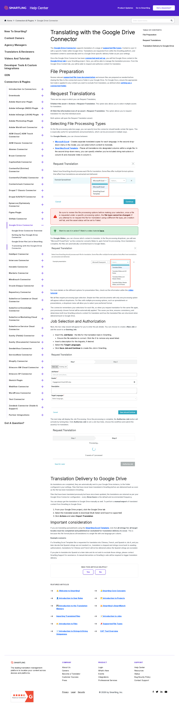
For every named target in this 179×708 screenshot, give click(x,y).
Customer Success (70, 677)
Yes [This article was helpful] (88, 572)
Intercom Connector (19, 260)
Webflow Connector (19, 386)
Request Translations (152, 40)
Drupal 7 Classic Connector (22, 190)
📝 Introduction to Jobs (111, 616)
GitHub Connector (18, 219)
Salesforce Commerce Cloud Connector (23, 300)
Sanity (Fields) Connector (22, 335)
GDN (7, 75)
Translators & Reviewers (19, 51)
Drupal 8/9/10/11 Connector (22, 197)
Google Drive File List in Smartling (27, 242)
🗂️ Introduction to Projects (112, 598)
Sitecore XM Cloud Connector (24, 367)
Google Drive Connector (47, 20)
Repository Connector (20, 292)
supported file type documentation (79, 77)
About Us (66, 667)
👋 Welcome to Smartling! (68, 591)
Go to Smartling (143, 8)
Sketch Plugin (16, 380)
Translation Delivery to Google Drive (158, 46)
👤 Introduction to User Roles (69, 598)
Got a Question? (164, 8)
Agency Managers (15, 45)
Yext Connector (17, 399)
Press (64, 680)
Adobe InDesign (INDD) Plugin (23, 108)
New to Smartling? (15, 31)
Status (137, 674)
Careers (65, 670)
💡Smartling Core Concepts (113, 591)
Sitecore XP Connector (20, 374)
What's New (103, 670)
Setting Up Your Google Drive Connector (25, 236)
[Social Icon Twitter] (157, 692)
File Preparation (149, 35)
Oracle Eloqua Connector (21, 286)
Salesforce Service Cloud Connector (21, 327)
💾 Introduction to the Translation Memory (71, 607)
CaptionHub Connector (20, 162)
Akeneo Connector (18, 149)
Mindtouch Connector (20, 279)
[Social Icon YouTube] (166, 692)
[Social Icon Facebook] (153, 692)
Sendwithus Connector (20, 348)
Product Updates (125, 8)
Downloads (14, 95)
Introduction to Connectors (22, 89)
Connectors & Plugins (24, 20)
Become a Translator (71, 674)
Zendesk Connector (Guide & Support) (23, 407)
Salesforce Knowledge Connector (20, 309)
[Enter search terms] (153, 20)
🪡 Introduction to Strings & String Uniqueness (72, 632)
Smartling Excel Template (66, 148)
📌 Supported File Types (111, 624)
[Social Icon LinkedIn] (161, 692)
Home (8, 20)
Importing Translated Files (68, 616)
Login (100, 667)
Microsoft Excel (62, 141)
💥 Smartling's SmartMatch (112, 606)
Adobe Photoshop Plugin (21, 121)
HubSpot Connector (19, 254)
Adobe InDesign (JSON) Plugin (24, 114)
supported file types (112, 48)
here (102, 231)
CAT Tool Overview (109, 631)
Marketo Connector (19, 273)
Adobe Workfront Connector (23, 127)
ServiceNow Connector (20, 355)
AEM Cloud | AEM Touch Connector (21, 135)
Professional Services (107, 680)
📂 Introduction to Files (66, 624)
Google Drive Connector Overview (27, 231)
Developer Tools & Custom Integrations (20, 67)
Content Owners (14, 38)
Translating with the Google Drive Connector (27, 247)
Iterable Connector (18, 267)
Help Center (139, 667)
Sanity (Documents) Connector (24, 342)
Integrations (103, 677)
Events (101, 674)
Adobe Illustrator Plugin (21, 102)
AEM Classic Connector (20, 143)
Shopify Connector (18, 361)
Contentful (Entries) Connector (19, 170)
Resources (139, 670)
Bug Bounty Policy (142, 677)
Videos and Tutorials (17, 58)
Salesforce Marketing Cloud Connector (23, 318)
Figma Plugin (15, 212)
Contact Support (141, 680)
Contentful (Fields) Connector (24, 178)
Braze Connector (17, 156)
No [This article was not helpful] (100, 572)
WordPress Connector (20, 393)
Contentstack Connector (21, 184)
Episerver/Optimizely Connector (19, 204)
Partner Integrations (19, 415)
